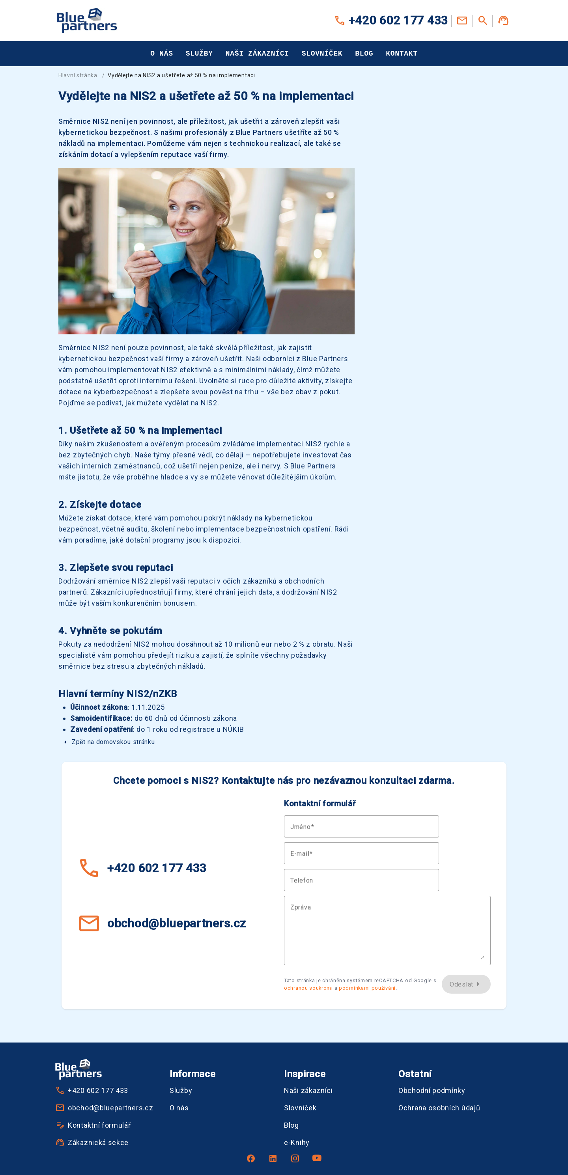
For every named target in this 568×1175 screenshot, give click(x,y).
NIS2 (313, 444)
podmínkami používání (367, 988)
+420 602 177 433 (391, 20)
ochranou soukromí (308, 988)
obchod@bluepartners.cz (161, 923)
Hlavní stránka (77, 75)
